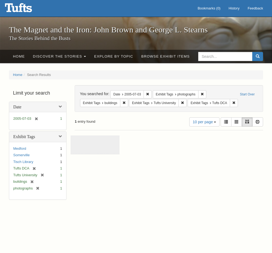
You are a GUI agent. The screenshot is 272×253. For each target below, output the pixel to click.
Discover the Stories (59, 56)
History (233, 8)
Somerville (21, 155)
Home (19, 56)
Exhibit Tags (24, 136)
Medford (19, 149)
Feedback (255, 8)
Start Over (247, 94)
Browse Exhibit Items (165, 56)
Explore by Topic (113, 56)
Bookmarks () (209, 8)
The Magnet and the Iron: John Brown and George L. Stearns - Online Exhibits (25, 9)
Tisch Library (23, 162)
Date (17, 107)
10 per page (204, 122)
